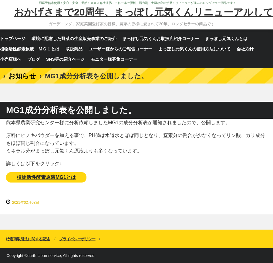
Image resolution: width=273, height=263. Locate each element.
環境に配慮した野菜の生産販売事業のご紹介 (74, 38)
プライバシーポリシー (77, 239)
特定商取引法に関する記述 (28, 239)
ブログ (33, 59)
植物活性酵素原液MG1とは (46, 177)
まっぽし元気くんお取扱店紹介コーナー (161, 38)
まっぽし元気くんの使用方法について (194, 48)
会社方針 (245, 48)
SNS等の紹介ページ (65, 59)
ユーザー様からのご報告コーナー (120, 48)
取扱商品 (74, 48)
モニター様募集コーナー (114, 59)
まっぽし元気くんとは (226, 38)
